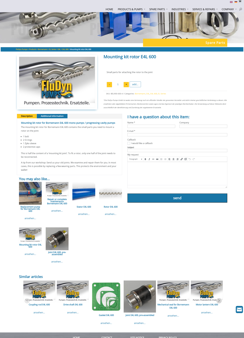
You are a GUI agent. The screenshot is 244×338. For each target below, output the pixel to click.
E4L (147, 93)
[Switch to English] (230, 2)
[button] (135, 159)
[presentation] (135, 159)
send (177, 197)
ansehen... (30, 218)
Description (27, 116)
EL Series (162, 93)
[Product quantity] (118, 84)
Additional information (52, 116)
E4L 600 (153, 93)
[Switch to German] (235, 2)
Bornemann (140, 93)
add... (135, 84)
